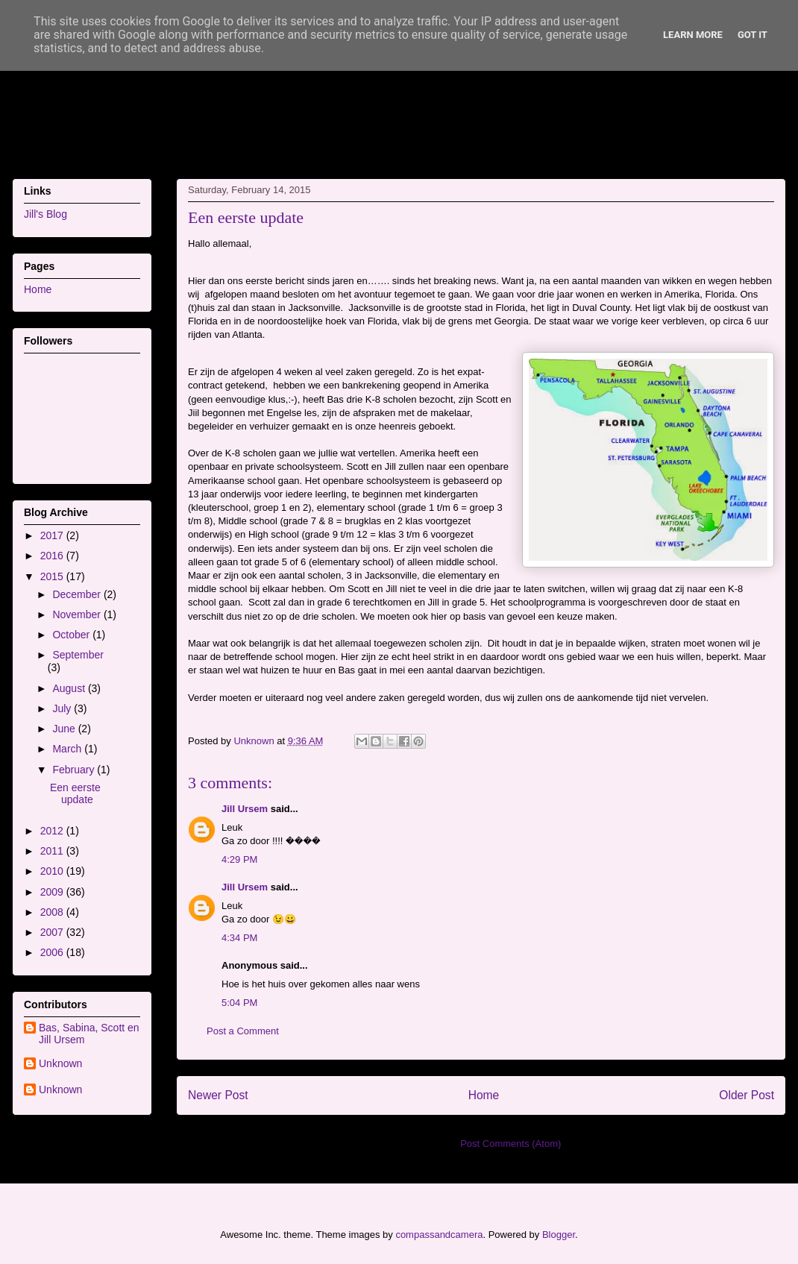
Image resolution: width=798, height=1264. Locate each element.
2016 (53, 556)
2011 (53, 851)
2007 (53, 932)
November (77, 614)
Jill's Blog (45, 214)
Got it (752, 34)
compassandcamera (439, 1234)
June (65, 729)
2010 (53, 871)
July (63, 708)
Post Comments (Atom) (510, 1143)
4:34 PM (239, 937)
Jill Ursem (245, 808)
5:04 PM (239, 1002)
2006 (53, 952)
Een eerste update (75, 794)
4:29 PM (239, 859)
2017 (53, 535)
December (77, 594)
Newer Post (218, 1095)
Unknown (60, 1063)
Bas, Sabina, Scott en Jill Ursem (89, 1034)
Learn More (693, 34)
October (72, 635)
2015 (53, 576)
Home (484, 1095)
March (68, 749)
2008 (53, 912)
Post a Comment (243, 1031)
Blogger (558, 1234)
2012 (53, 831)
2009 (53, 892)
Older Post (746, 1095)
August (69, 688)
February (74, 770)
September (77, 655)
